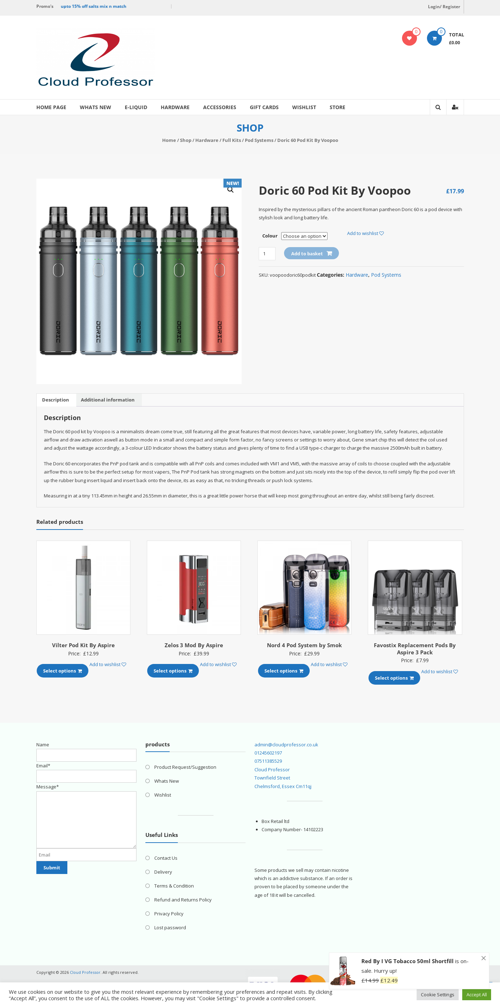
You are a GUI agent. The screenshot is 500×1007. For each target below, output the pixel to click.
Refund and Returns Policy (183, 899)
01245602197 (268, 753)
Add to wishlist (365, 233)
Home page (51, 107)
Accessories (219, 107)
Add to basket (307, 253)
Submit (51, 867)
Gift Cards (264, 107)
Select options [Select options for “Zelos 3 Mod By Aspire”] (173, 671)
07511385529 (268, 761)
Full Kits (231, 140)
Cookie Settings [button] (437, 994)
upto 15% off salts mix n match (95, 6)
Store (337, 107)
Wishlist (304, 107)
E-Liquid (136, 107)
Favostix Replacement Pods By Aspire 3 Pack (415, 648)
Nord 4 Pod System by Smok (304, 645)
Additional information (108, 400)
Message (47, 786)
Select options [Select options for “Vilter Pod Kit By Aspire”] (62, 671)
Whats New (95, 107)
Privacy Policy (169, 913)
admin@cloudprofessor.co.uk (286, 744)
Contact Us (165, 858)
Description (55, 400)
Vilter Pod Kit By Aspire (83, 645)
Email (43, 765)
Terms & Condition (174, 886)
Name (42, 744)
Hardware (175, 107)
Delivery (163, 872)
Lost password (170, 927)
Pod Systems (259, 140)
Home (169, 140)
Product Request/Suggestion (185, 767)
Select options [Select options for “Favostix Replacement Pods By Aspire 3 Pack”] (394, 678)
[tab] (55, 400)
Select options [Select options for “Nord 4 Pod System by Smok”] (283, 671)
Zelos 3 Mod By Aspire (194, 645)
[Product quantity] (267, 253)
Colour (270, 235)
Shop (185, 140)
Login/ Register (444, 7)
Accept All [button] (477, 994)
